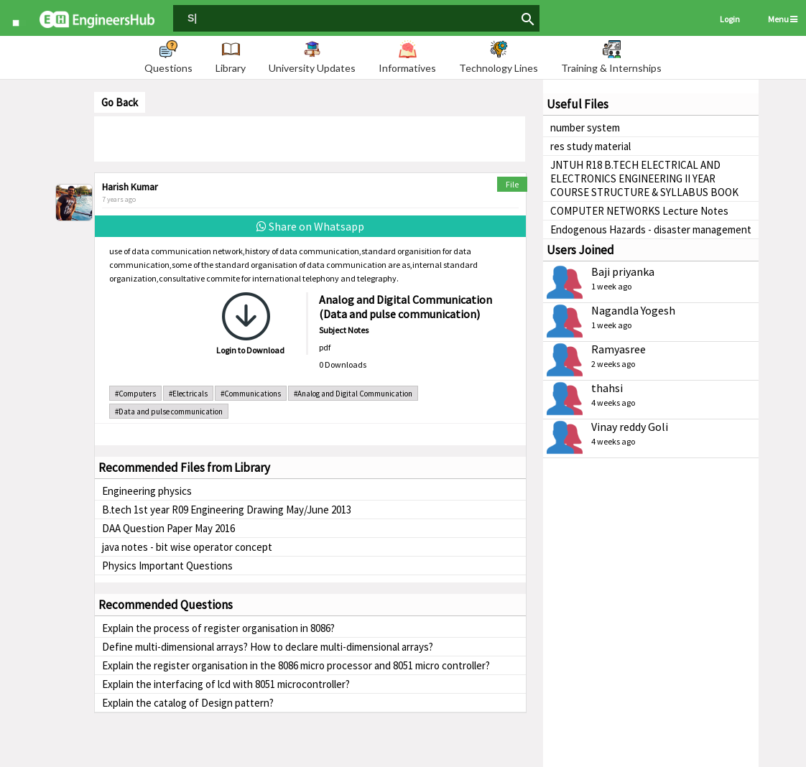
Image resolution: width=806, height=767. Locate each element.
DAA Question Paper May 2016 (168, 528)
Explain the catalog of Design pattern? (188, 703)
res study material (590, 146)
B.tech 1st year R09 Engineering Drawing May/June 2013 (226, 509)
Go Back (119, 102)
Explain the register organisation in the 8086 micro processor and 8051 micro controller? (296, 665)
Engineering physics (147, 491)
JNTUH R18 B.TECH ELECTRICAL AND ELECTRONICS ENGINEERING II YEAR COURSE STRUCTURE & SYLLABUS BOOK (644, 178)
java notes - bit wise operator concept (187, 547)
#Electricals (188, 394)
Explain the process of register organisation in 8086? (218, 628)
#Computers (135, 394)
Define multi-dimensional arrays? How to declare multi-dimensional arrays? (267, 647)
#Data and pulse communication (169, 411)
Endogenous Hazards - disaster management (650, 229)
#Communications (251, 394)
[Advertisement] (309, 137)
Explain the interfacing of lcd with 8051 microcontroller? (226, 684)
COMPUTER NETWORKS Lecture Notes (639, 211)
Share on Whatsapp (310, 226)
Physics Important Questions (167, 565)
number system (585, 127)
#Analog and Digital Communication (353, 394)
